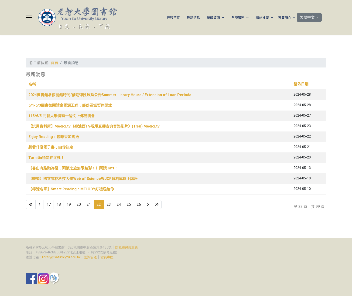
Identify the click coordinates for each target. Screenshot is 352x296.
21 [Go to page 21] (89, 204)
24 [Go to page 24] (119, 204)
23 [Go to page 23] (109, 204)
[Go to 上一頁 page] (39, 204)
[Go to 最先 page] (31, 204)
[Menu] (29, 17)
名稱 (32, 84)
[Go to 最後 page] (157, 204)
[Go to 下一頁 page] (148, 204)
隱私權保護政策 (126, 247)
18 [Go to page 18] (59, 204)
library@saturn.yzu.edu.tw (61, 257)
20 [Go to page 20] (79, 204)
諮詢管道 (90, 257)
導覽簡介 (284, 17)
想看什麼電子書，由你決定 (50, 147)
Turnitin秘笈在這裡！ (46, 157)
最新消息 (193, 17)
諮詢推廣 (262, 17)
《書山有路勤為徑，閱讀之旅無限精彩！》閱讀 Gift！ (73, 168)
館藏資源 (213, 17)
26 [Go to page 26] (139, 204)
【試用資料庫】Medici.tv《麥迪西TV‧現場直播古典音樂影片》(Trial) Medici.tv (94, 126)
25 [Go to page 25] (129, 204)
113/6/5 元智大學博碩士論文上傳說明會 (61, 116)
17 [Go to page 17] (49, 204)
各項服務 (237, 17)
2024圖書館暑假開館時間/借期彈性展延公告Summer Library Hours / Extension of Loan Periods (109, 95)
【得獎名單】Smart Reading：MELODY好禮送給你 (71, 189)
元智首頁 (173, 17)
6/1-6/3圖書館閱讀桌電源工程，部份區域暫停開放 (70, 105)
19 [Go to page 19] (69, 204)
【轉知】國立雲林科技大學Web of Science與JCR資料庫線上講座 (83, 178)
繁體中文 (308, 17)
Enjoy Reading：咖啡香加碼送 (53, 137)
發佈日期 (301, 84)
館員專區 (106, 257)
